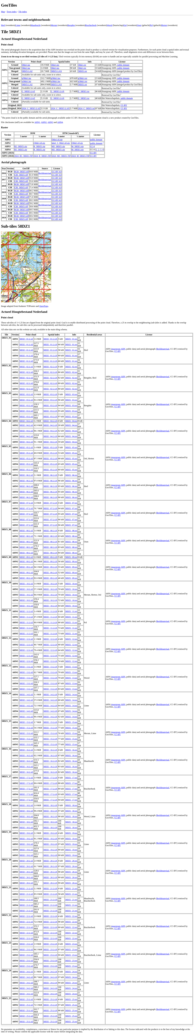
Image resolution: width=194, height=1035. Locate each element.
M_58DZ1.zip (78, 146)
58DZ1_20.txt (71, 861)
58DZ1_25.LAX (50, 999)
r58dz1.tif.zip (39, 143)
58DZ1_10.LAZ (26, 584)
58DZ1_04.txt (71, 421)
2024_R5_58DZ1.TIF (23, 156)
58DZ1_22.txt (71, 916)
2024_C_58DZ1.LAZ (31, 108)
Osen (139, 25)
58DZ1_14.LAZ (26, 694)
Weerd (109, 25)
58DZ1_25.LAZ (26, 999)
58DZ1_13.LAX (50, 667)
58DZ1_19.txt (71, 833)
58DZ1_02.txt (71, 367)
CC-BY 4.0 (57, 172)
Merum (54, 25)
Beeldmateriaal (44, 173)
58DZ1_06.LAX (50, 475)
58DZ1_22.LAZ (26, 916)
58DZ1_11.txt (71, 611)
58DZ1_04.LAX (50, 421)
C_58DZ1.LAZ (28, 91)
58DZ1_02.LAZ (26, 367)
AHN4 (60, 122)
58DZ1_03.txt (71, 394)
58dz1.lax (55, 65)
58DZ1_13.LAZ (26, 667)
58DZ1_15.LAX (50, 722)
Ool (125, 25)
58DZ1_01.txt (71, 339)
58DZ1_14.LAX (50, 694)
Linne (17, 25)
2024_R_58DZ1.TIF (42, 156)
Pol (151, 25)
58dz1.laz (26, 65)
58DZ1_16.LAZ (26, 750)
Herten (164, 25)
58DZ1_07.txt (71, 503)
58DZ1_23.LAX (50, 944)
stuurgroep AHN (118, 349)
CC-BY (124, 105)
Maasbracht (36, 25)
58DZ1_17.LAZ (26, 778)
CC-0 (92, 146)
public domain (123, 65)
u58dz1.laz (26, 81)
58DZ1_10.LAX (50, 584)
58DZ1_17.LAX (50, 778)
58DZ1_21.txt (71, 888)
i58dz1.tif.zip (77, 143)
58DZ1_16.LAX (50, 750)
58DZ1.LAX (56, 71)
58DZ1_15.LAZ (26, 722)
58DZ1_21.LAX (50, 888)
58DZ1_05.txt (71, 447)
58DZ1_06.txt (71, 475)
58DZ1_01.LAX (50, 339)
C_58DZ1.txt (83, 91)
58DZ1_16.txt (71, 750)
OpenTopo (43, 306)
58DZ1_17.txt (71, 778)
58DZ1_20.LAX (50, 861)
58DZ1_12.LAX (50, 639)
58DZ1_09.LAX (50, 557)
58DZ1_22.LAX (50, 916)
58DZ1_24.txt (71, 972)
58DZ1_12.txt (71, 639)
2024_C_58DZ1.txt (86, 108)
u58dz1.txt (82, 81)
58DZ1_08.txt (71, 531)
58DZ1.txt (82, 71)
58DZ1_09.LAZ (26, 557)
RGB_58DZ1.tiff (21, 172)
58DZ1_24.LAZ (26, 972)
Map (3, 12)
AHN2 (44, 122)
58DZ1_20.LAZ (26, 861)
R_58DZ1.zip (39, 146)
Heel (3, 25)
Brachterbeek (90, 25)
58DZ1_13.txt (71, 667)
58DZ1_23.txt (71, 944)
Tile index (22, 12)
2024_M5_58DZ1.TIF (61, 156)
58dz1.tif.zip (57, 139)
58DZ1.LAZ (27, 71)
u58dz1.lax (55, 81)
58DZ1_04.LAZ (26, 421)
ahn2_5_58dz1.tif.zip (61, 143)
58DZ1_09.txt (71, 557)
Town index (12, 12)
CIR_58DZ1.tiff (21, 175)
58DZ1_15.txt (71, 722)
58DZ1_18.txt (71, 805)
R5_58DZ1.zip (20, 146)
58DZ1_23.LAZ (26, 944)
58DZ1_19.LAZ (26, 833)
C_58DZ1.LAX (57, 91)
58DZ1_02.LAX (50, 367)
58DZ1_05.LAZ (26, 447)
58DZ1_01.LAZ (26, 339)
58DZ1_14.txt (71, 694)
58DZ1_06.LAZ (26, 475)
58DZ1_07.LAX (50, 503)
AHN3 (50, 122)
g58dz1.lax (55, 78)
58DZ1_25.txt (71, 999)
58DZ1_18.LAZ (26, 805)
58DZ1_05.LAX (50, 447)
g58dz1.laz (26, 78)
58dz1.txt (82, 65)
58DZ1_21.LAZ (26, 888)
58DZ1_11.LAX (50, 611)
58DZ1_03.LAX (50, 394)
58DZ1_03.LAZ (26, 394)
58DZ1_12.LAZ (26, 639)
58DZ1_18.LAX (50, 805)
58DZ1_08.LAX (50, 531)
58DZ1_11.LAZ (26, 611)
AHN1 (37, 122)
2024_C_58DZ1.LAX (60, 108)
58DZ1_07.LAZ (26, 503)
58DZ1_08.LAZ (26, 531)
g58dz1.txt (82, 78)
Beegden (71, 25)
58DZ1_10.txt (71, 584)
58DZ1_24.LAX (50, 972)
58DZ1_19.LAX (50, 833)
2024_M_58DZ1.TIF (80, 156)
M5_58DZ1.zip (58, 146)
